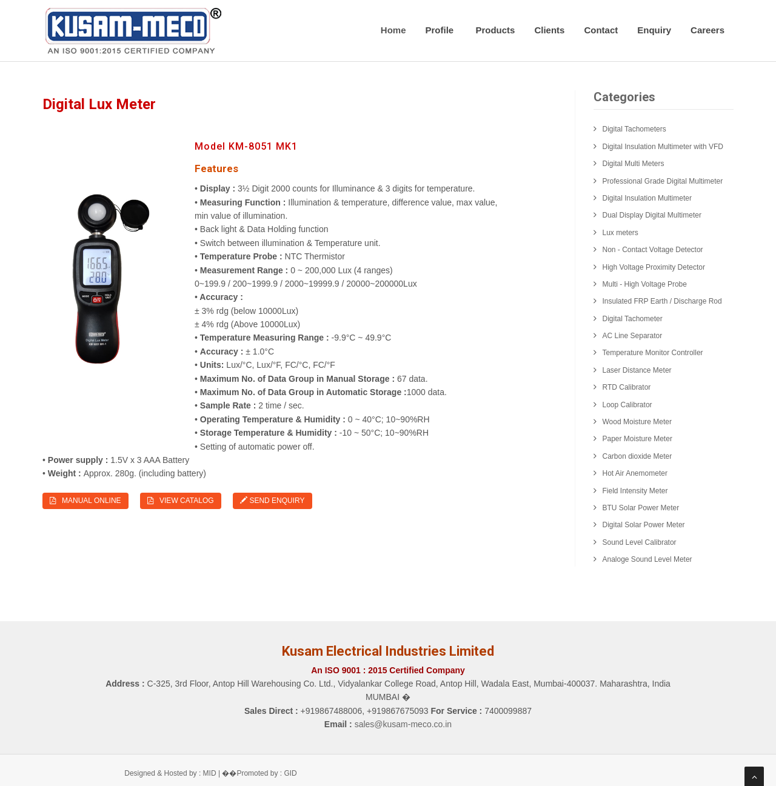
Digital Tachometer (633, 319)
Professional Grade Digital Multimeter (663, 181)
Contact (601, 30)
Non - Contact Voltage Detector (653, 249)
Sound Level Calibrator (640, 542)
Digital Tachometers (634, 129)
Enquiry (654, 30)
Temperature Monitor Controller (653, 352)
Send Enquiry (272, 500)
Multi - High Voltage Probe (645, 284)
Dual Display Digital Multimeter (652, 215)
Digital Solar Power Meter (644, 525)
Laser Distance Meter (637, 370)
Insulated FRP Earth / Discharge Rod (662, 301)
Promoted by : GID (266, 773)
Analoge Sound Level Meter (647, 559)
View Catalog (180, 500)
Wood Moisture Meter (637, 422)
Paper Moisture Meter (637, 439)
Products (495, 30)
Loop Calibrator (627, 405)
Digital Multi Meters (633, 163)
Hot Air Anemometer (635, 473)
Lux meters (620, 232)
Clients (549, 30)
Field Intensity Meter (635, 491)
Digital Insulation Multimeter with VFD (663, 146)
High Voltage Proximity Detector (654, 267)
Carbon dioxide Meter (637, 456)
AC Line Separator (633, 335)
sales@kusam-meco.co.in (403, 724)
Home (393, 30)
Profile (441, 30)
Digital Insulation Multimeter (647, 198)
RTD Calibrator (627, 387)
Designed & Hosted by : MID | (173, 773)
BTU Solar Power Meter (641, 508)
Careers (707, 30)
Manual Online (85, 500)
